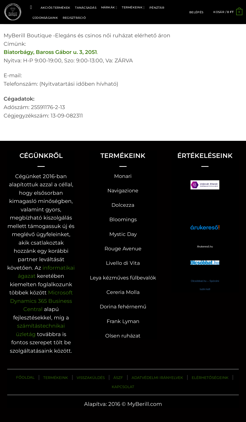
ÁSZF (118, 377)
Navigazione (122, 191)
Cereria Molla (123, 292)
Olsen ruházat (123, 336)
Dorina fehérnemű (123, 307)
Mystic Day (123, 234)
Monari (123, 176)
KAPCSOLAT (123, 386)
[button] (196, 12)
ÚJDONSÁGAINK (45, 17)
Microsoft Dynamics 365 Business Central (41, 300)
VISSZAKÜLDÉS (91, 377)
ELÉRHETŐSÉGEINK (210, 377)
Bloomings (123, 219)
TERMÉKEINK (55, 377)
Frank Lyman (123, 321)
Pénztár (156, 7)
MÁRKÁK (109, 7)
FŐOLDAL (25, 377)
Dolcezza (122, 205)
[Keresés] (32, 7)
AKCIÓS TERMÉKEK (55, 7)
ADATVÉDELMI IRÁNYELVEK (157, 377)
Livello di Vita (123, 263)
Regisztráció (74, 17)
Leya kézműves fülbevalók (123, 278)
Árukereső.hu (205, 246)
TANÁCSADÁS (85, 7)
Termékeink (133, 7)
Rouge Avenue (123, 249)
